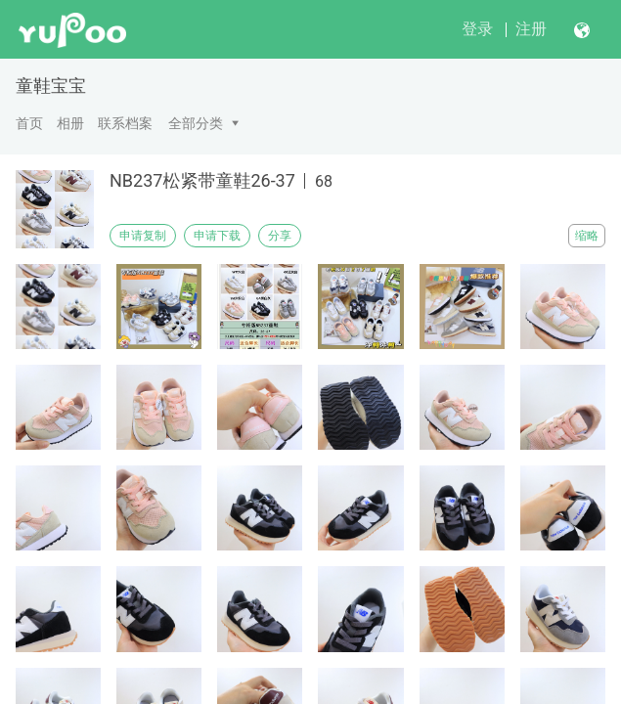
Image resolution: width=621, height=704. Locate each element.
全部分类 (195, 123)
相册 (70, 123)
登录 (477, 29)
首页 (29, 123)
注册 (531, 29)
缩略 (587, 235)
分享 (279, 235)
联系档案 (125, 123)
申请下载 (217, 235)
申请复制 (142, 235)
